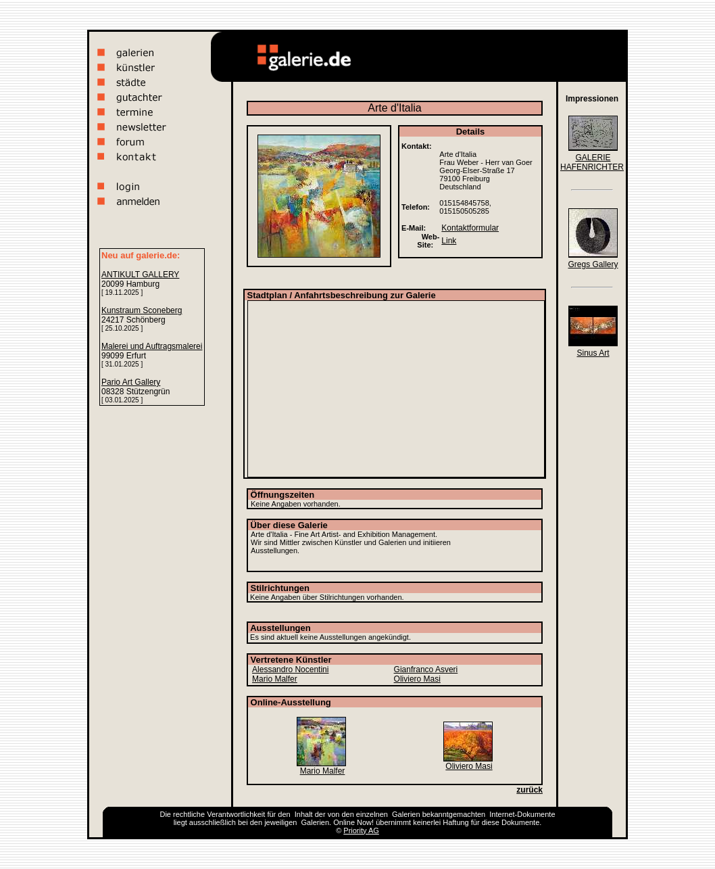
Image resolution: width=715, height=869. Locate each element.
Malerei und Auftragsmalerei (151, 346)
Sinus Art (592, 353)
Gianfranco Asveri (426, 669)
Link (448, 240)
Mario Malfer (274, 679)
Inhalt (304, 814)
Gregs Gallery (593, 264)
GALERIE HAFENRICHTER (592, 162)
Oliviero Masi (417, 679)
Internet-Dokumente (522, 814)
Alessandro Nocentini (290, 669)
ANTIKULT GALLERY (140, 274)
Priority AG (361, 830)
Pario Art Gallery (130, 382)
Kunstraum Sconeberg (141, 310)
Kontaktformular (470, 228)
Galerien (406, 814)
